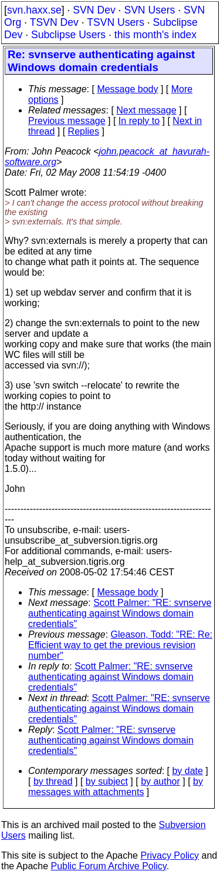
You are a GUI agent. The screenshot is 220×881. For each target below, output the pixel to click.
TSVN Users (115, 22)
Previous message (67, 121)
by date (187, 771)
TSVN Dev (54, 22)
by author (160, 781)
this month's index (155, 35)
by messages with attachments (115, 786)
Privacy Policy (169, 855)
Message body (127, 89)
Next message (146, 110)
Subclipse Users (68, 35)
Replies (83, 131)
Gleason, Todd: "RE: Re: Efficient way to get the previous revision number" (120, 645)
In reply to (139, 121)
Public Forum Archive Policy (109, 866)
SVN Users (149, 10)
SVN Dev (94, 10)
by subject (107, 781)
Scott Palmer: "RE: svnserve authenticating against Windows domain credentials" (119, 613)
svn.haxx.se (34, 10)
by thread (53, 781)
